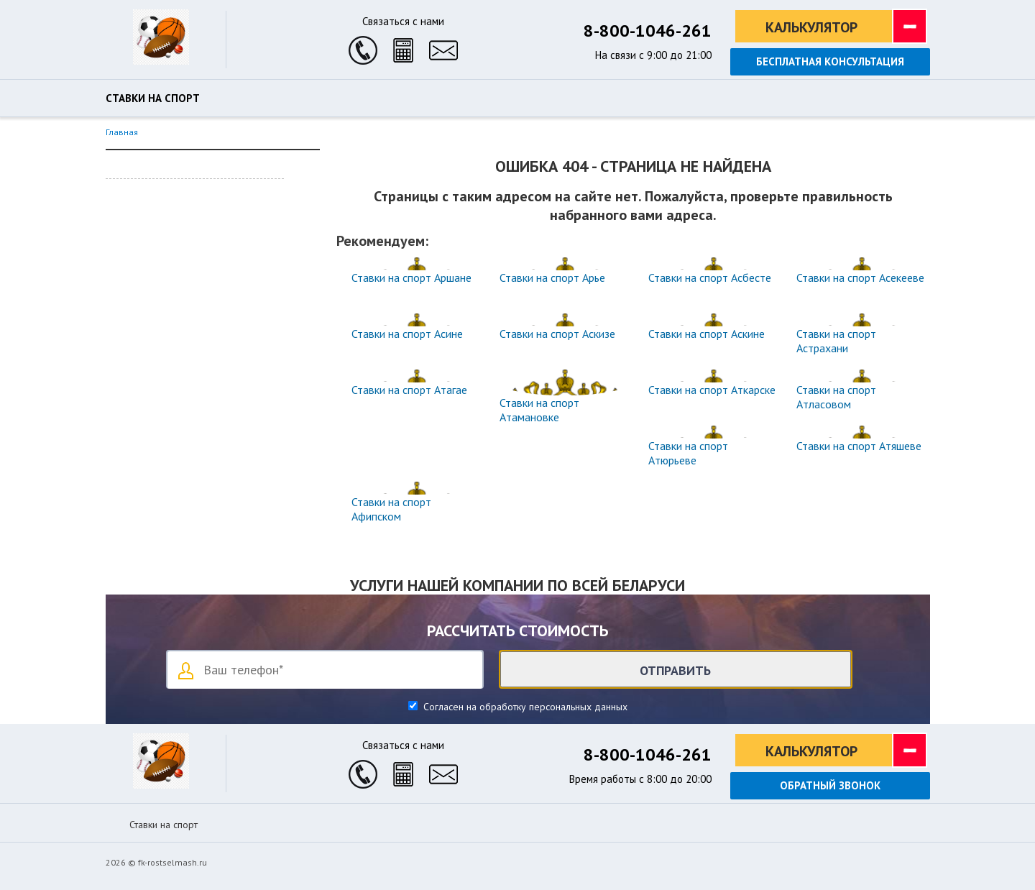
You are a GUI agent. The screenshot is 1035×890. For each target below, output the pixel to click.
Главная (122, 132)
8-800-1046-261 (648, 30)
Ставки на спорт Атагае (409, 389)
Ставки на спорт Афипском (391, 509)
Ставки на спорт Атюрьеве (688, 453)
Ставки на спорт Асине (407, 333)
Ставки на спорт (153, 98)
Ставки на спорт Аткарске (712, 389)
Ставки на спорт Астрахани (836, 340)
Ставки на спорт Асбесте (709, 277)
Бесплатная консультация (830, 61)
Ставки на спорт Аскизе (557, 333)
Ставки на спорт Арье (552, 277)
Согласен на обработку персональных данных (523, 706)
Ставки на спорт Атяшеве (858, 446)
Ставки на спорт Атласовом (836, 396)
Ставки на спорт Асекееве (860, 277)
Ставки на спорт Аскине (706, 333)
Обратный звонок (830, 785)
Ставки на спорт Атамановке (539, 409)
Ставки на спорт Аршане (411, 277)
